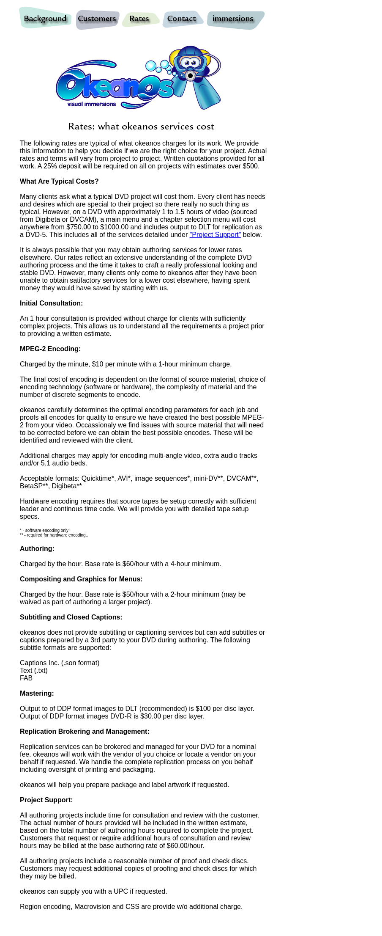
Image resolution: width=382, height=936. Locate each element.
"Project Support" (215, 234)
